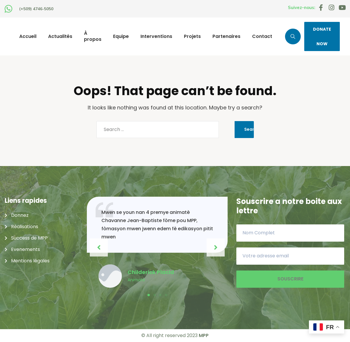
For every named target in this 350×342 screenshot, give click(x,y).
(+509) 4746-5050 (36, 8)
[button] (148, 295)
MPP (204, 335)
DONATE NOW (322, 36)
